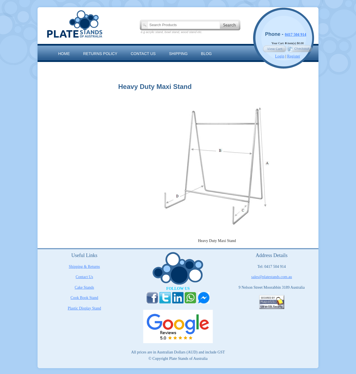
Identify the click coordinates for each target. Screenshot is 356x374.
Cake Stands (84, 287)
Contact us (143, 53)
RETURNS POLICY (100, 53)
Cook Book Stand (84, 298)
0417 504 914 (295, 35)
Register (293, 56)
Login (279, 56)
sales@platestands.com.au (271, 277)
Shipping (178, 53)
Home (64, 53)
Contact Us (84, 277)
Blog (206, 53)
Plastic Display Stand (84, 308)
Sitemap (66, 66)
